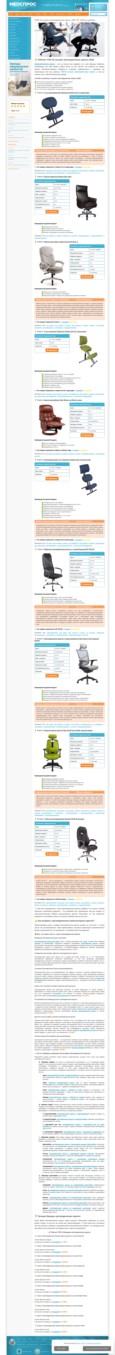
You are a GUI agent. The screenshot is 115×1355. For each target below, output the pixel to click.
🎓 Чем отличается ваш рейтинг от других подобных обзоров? (54, 82)
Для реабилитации (14, 49)
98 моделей (56, 1252)
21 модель (55, 1302)
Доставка (30, 14)
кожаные (65, 236)
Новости (12, 144)
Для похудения (13, 24)
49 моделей (56, 1282)
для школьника (40, 173)
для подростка (73, 170)
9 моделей (55, 1322)
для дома (48, 170)
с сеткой (85, 635)
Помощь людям (60, 14)
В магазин (87, 111)
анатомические (52, 633)
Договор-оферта (43, 1344)
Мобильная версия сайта (32, 1344)
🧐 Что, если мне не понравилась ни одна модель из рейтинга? (54, 89)
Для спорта (12, 27)
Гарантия (37, 14)
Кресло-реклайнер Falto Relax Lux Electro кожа (63, 400)
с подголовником (96, 236)
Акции (17, 14)
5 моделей (55, 1332)
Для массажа (12, 32)
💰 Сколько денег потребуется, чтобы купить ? (49, 85)
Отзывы (51, 14)
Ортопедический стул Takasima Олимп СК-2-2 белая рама (67, 460)
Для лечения (12, 47)
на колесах (74, 236)
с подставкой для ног (73, 173)
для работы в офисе (87, 170)
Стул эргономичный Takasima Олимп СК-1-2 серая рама (66, 93)
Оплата (23, 14)
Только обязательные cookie (97, 1348)
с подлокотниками (69, 328)
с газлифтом (58, 328)
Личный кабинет (82, 4)
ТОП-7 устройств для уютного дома (18, 165)
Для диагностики (13, 44)
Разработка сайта (45, 1351)
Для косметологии (14, 55)
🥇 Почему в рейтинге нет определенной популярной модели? (54, 87)
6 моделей (55, 1272)
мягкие (92, 325)
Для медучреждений (14, 58)
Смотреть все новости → (14, 168)
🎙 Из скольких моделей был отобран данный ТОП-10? (52, 83)
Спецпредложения (14, 18)
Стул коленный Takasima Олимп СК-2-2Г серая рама (65, 331)
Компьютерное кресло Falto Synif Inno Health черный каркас (68, 730)
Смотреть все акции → (13, 141)
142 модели (56, 1242)
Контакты (78, 14)
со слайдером (97, 724)
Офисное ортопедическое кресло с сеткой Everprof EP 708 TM (69, 549)
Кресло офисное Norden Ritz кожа (57, 177)
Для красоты (12, 35)
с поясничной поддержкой (82, 396)
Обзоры (45, 14)
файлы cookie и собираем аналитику (88, 1343)
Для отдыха (12, 29)
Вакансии (70, 14)
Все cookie (61, 1348)
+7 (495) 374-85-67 (52, 5)
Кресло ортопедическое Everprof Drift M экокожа (64, 819)
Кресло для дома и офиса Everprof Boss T (61, 242)
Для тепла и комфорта (15, 21)
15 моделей (56, 1262)
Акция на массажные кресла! (16, 137)
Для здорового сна (14, 38)
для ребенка (99, 170)
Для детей (12, 52)
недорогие (49, 173)
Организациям (75, 1338)
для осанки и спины (60, 170)
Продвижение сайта (27, 1351)
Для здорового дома (14, 41)
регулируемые (59, 173)
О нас (11, 14)
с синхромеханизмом (83, 727)
